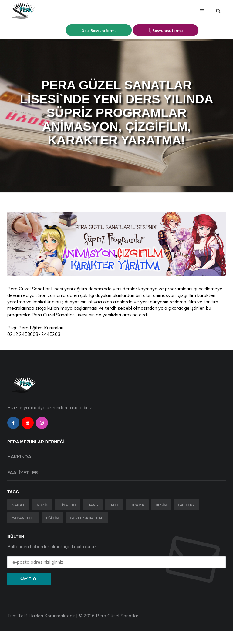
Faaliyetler (22, 473)
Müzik (42, 504)
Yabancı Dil (23, 518)
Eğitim (52, 518)
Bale (114, 504)
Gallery (186, 504)
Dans (92, 504)
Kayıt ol (29, 579)
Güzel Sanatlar (86, 518)
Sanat (18, 504)
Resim (161, 504)
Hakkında (19, 456)
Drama (137, 504)
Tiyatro (67, 504)
